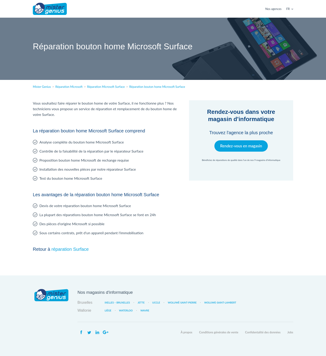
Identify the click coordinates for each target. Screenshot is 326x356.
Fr (288, 9)
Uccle (156, 302)
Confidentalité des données (263, 332)
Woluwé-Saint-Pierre (182, 302)
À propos (186, 332)
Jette (141, 302)
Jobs (290, 332)
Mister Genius (50, 9)
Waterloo (126, 310)
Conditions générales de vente (218, 332)
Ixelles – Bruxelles (117, 302)
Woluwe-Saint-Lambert (220, 302)
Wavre (144, 310)
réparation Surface (70, 249)
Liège (108, 310)
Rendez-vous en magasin (241, 145)
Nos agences (273, 9)
